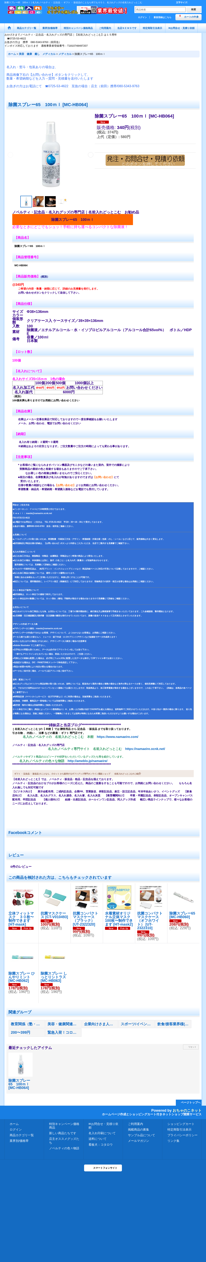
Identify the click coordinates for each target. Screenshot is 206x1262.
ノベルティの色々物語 (64, 1148)
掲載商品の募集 (138, 1129)
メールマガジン (138, 1140)
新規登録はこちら (162, 17)
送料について (98, 1138)
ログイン (142, 17)
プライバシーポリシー (182, 1135)
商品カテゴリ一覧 (22, 1135)
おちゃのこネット (187, 1110)
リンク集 (173, 1140)
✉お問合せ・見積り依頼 (103, 1125)
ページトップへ (191, 1102)
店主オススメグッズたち (64, 1140)
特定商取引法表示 (179, 1129)
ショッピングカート (181, 1124)
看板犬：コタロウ (101, 1144)
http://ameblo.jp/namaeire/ (87, 761)
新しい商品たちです (62, 1133)
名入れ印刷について (102, 1133)
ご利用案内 (135, 1124)
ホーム (14, 1124)
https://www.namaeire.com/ (117, 737)
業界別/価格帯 (19, 1140)
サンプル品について (141, 1135)
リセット (192, 1047)
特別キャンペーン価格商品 (64, 1125)
